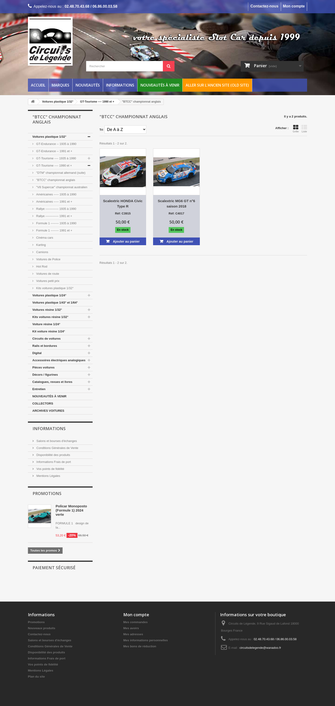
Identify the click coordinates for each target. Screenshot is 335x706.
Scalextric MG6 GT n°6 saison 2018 (176, 203)
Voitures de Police (47, 259)
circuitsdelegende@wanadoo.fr (260, 647)
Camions (41, 252)
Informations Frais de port (53, 462)
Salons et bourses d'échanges (56, 441)
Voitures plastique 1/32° (49, 136)
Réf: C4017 (176, 213)
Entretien (38, 389)
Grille (296, 128)
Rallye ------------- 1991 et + (53, 216)
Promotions (47, 493)
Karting (40, 245)
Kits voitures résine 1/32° (50, 317)
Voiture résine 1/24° (46, 324)
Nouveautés (88, 85)
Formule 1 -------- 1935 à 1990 (55, 223)
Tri (101, 129)
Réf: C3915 (123, 213)
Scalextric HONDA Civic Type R (123, 203)
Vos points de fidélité (50, 469)
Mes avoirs (131, 628)
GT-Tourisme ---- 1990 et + (53, 165)
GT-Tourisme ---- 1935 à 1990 (55, 158)
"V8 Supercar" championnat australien (61, 187)
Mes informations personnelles (145, 640)
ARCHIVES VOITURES (48, 410)
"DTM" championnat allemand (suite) (60, 172)
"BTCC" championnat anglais (55, 180)
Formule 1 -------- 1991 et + (53, 230)
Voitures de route (47, 273)
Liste (304, 128)
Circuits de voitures (46, 338)
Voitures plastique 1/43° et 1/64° (55, 302)
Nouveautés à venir (160, 85)
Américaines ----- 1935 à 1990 (55, 194)
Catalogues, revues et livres (52, 382)
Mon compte (294, 6)
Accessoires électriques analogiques (58, 360)
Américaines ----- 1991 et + (53, 201)
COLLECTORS (42, 403)
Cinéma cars (44, 237)
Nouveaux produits (41, 628)
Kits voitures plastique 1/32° (54, 288)
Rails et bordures (44, 346)
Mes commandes (135, 622)
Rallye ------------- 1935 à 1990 (55, 209)
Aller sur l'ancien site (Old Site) (217, 85)
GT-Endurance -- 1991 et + (53, 151)
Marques (60, 85)
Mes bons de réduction (139, 646)
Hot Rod (41, 266)
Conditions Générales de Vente (57, 448)
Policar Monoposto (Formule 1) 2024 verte (71, 510)
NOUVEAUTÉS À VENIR (49, 396)
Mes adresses (133, 634)
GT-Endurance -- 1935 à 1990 (55, 144)
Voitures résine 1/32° (47, 309)
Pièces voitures (43, 367)
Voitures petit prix (47, 281)
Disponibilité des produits (53, 455)
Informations (120, 85)
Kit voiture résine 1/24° (48, 331)
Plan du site (36, 676)
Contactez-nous (264, 6)
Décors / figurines (45, 374)
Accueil (38, 85)
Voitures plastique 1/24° (49, 295)
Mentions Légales (48, 476)
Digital (37, 353)
